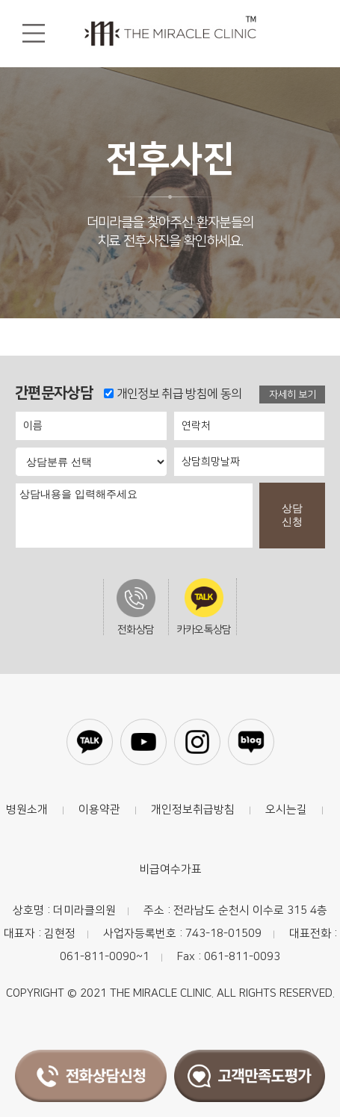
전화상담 (136, 607)
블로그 (251, 742)
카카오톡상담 (204, 606)
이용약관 (99, 809)
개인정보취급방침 (193, 809)
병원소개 (27, 809)
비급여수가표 (170, 869)
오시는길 (286, 809)
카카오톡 (90, 742)
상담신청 (292, 514)
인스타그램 (197, 742)
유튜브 (143, 742)
